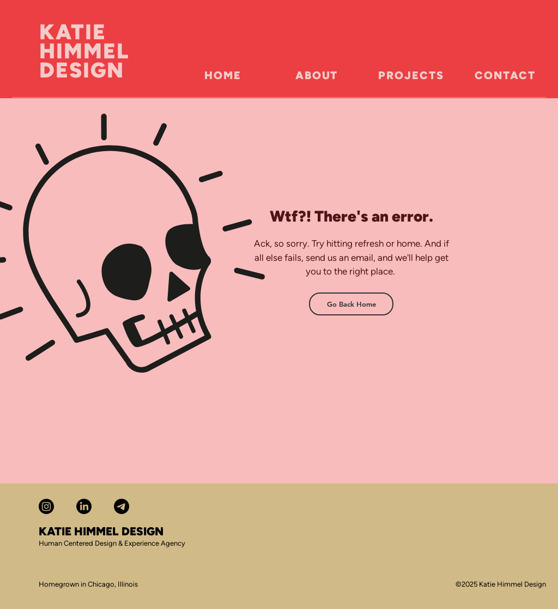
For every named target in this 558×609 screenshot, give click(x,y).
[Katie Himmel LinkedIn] (84, 506)
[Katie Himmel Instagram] (46, 506)
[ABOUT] (316, 75)
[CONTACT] (505, 75)
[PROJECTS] (411, 75)
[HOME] (223, 75)
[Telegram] (121, 506)
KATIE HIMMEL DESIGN (84, 51)
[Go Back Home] (351, 303)
